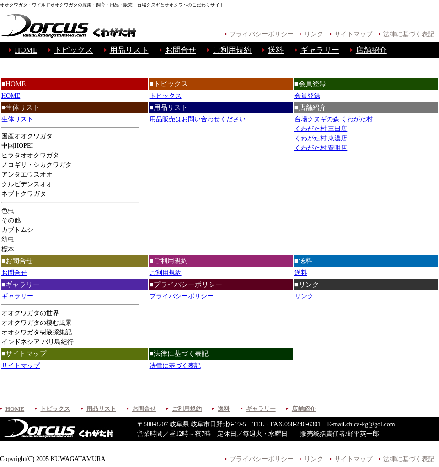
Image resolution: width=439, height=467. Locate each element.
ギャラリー (319, 50)
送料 (276, 50)
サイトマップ (353, 34)
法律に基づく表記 (408, 34)
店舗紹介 (371, 50)
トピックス (73, 50)
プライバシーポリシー (262, 34)
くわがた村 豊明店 (321, 148)
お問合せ (180, 50)
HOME (26, 50)
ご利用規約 (232, 50)
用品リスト (129, 50)
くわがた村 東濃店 (321, 138)
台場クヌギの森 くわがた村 (333, 119)
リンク (313, 34)
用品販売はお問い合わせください (198, 119)
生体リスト (17, 119)
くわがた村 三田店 (321, 128)
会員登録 (307, 95)
